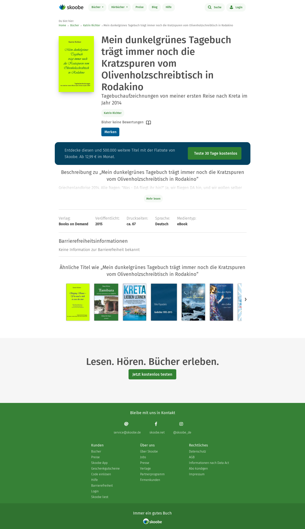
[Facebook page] (157, 428)
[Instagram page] (182, 428)
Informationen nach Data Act (209, 463)
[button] (245, 299)
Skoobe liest (99, 497)
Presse (144, 463)
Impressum (197, 474)
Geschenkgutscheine (105, 468)
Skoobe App (99, 463)
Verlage (145, 468)
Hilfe (169, 7)
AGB (192, 457)
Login (236, 7)
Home (62, 25)
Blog (154, 7)
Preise (140, 7)
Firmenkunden (150, 480)
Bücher (96, 7)
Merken (110, 132)
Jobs (143, 457)
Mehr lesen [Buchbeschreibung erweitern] (153, 198)
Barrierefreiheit (102, 485)
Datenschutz (197, 451)
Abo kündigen (198, 468)
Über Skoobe (149, 451)
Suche (214, 7)
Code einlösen (101, 474)
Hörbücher (118, 7)
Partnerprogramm (152, 474)
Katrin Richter (91, 25)
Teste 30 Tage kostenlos (215, 153)
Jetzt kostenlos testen (152, 374)
